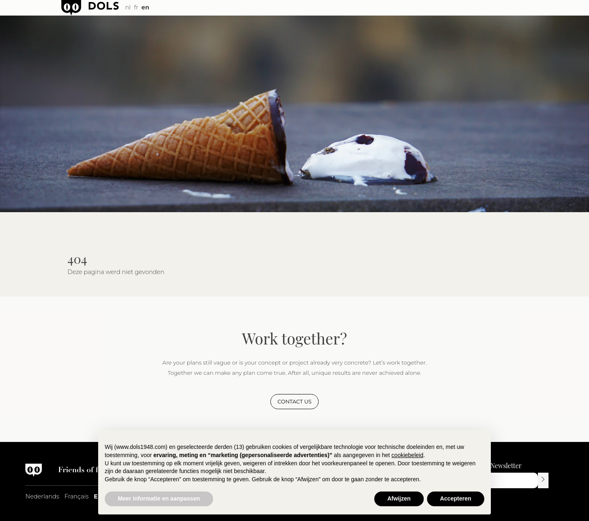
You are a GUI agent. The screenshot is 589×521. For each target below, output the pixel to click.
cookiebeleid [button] (407, 455)
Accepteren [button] (455, 498)
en (145, 7)
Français (76, 496)
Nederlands (42, 496)
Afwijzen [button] (399, 498)
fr (136, 7)
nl (127, 7)
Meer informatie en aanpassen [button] (159, 498)
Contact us (294, 402)
